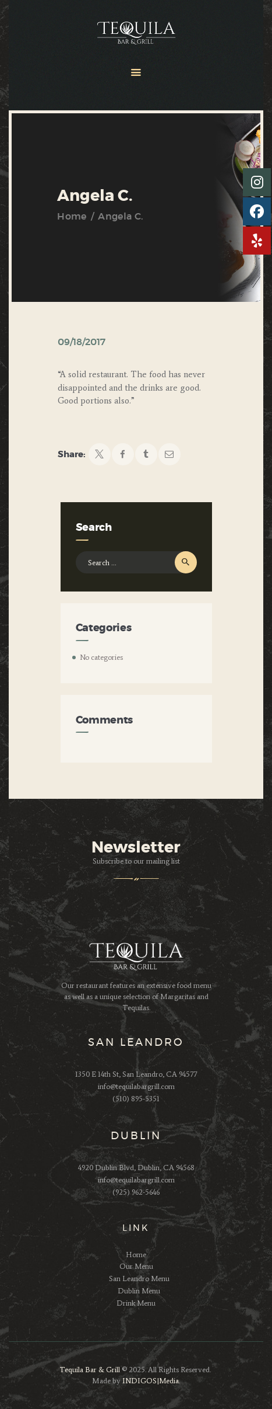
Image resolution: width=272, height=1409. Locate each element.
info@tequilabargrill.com (136, 1086)
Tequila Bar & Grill (89, 1369)
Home (71, 216)
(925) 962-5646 (136, 1192)
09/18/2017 (81, 342)
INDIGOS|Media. (150, 1380)
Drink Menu (136, 1303)
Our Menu (136, 1266)
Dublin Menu (139, 1290)
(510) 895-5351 (136, 1098)
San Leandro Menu (139, 1278)
